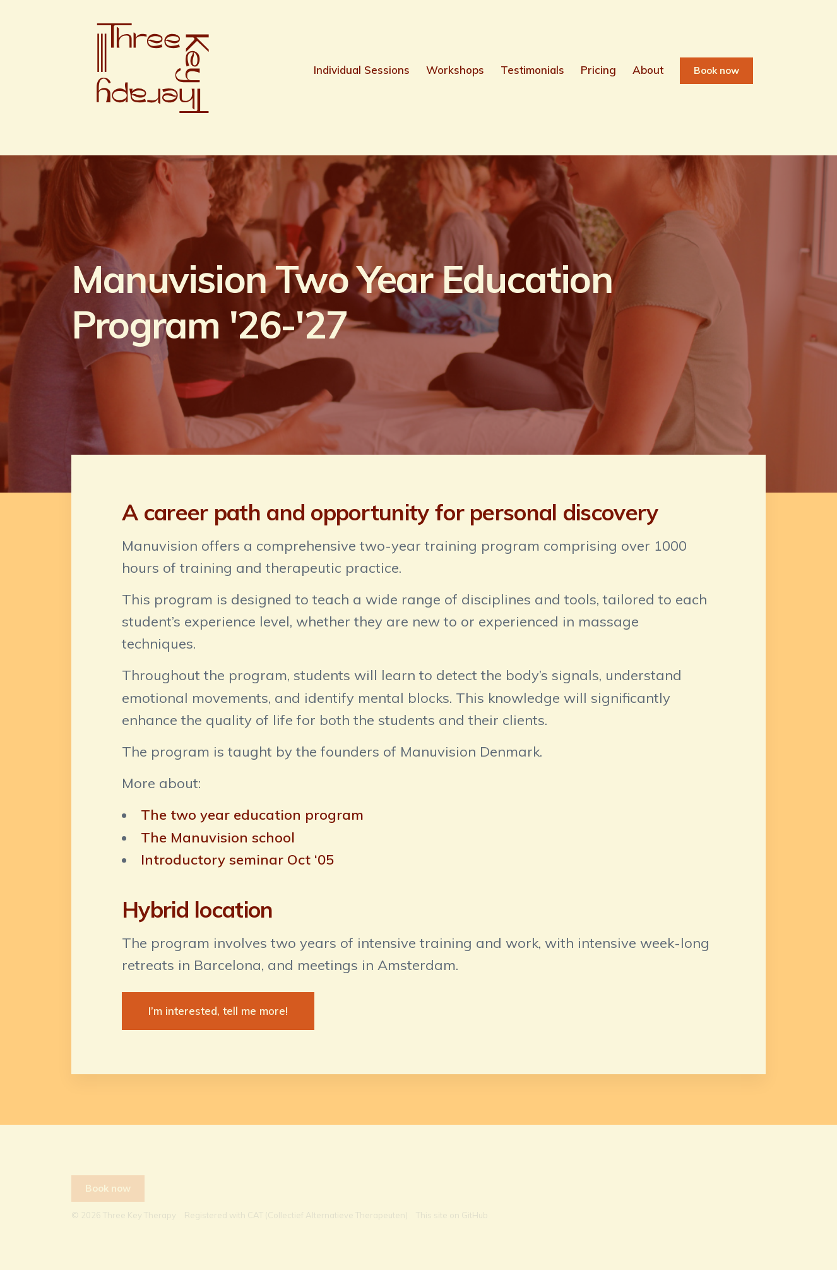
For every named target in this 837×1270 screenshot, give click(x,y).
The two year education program (252, 815)
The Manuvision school (218, 837)
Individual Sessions (362, 69)
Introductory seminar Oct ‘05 (237, 859)
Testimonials (532, 69)
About (647, 69)
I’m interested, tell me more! (218, 1010)
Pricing (598, 69)
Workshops (455, 69)
